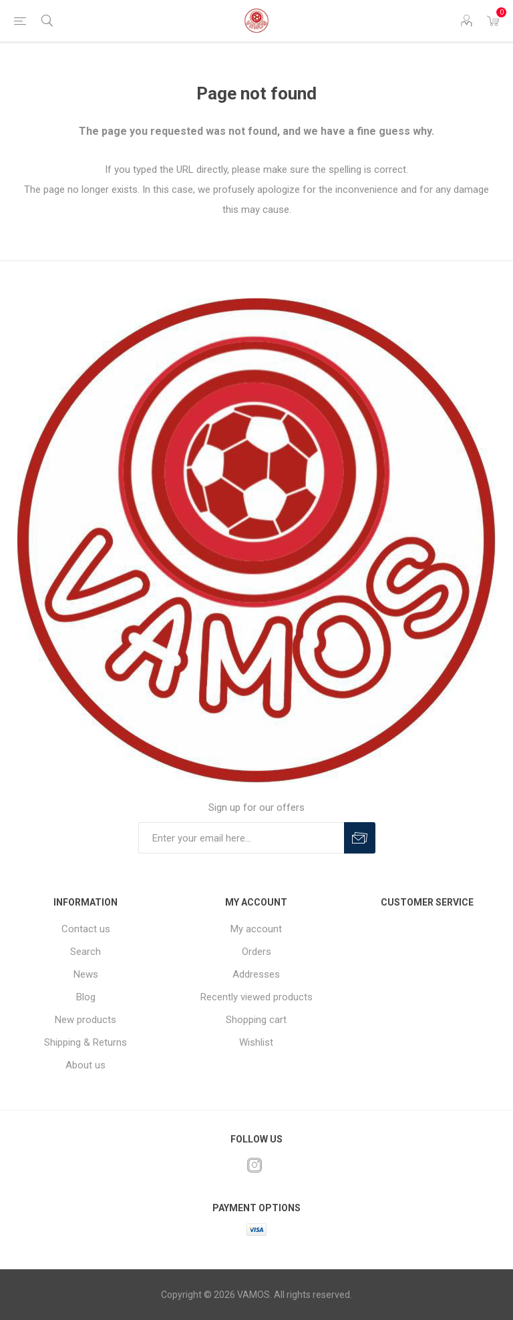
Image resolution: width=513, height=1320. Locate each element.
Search (85, 952)
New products (85, 1020)
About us (85, 1065)
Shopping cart (256, 1020)
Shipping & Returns (85, 1042)
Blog (86, 997)
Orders (256, 952)
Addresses (256, 974)
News (85, 974)
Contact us (85, 929)
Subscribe (359, 838)
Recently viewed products (256, 997)
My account (256, 929)
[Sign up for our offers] (241, 838)
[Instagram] (254, 1165)
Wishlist (256, 1042)
